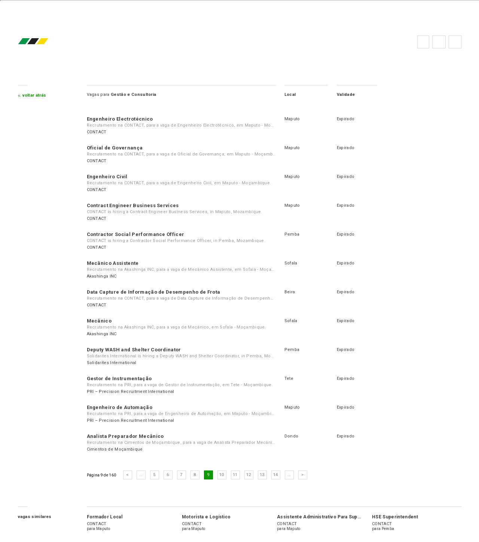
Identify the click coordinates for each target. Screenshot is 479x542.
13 (262, 474)
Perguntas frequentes (439, 42)
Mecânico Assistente (113, 263)
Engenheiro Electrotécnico (120, 119)
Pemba (292, 234)
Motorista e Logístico (206, 517)
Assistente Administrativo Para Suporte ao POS (331, 517)
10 (221, 474)
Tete (288, 378)
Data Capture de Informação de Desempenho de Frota (153, 292)
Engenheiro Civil (107, 176)
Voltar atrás (34, 95)
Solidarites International (112, 362)
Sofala (291, 263)
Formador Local (104, 517)
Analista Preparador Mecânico (125, 436)
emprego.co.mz (44, 42)
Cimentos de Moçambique (115, 449)
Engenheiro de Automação (119, 407)
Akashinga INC (102, 276)
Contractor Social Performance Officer (135, 234)
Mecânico (99, 321)
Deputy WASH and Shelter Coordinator (134, 349)
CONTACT (97, 132)
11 (235, 474)
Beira (289, 292)
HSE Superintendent (395, 517)
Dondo (291, 436)
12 (248, 474)
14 (275, 474)
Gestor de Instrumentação (119, 378)
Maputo (292, 118)
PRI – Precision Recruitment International (130, 391)
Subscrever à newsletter (455, 42)
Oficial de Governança (115, 148)
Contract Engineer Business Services (133, 205)
